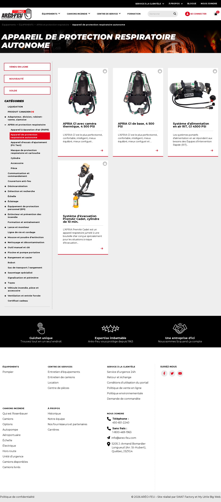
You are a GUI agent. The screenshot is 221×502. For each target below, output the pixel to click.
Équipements (9, 25)
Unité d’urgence (13, 456)
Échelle (7, 440)
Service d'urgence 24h (121, 371)
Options (7, 424)
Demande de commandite (123, 398)
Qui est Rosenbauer (15, 413)
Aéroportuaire (12, 435)
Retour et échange (119, 377)
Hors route (9, 451)
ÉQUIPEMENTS (26, 25)
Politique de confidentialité (17, 496)
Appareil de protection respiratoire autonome (98, 25)
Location (53, 382)
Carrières (53, 429)
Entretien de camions (61, 377)
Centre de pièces (58, 388)
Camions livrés (11, 467)
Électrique (9, 445)
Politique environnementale (125, 393)
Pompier (8, 371)
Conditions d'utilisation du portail (127, 382)
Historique (54, 413)
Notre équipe (56, 418)
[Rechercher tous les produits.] (175, 14)
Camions (8, 418)
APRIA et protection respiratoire (53, 25)
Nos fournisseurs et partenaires (67, 424)
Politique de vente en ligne (124, 388)
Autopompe (10, 429)
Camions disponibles (15, 461)
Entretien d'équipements (64, 371)
